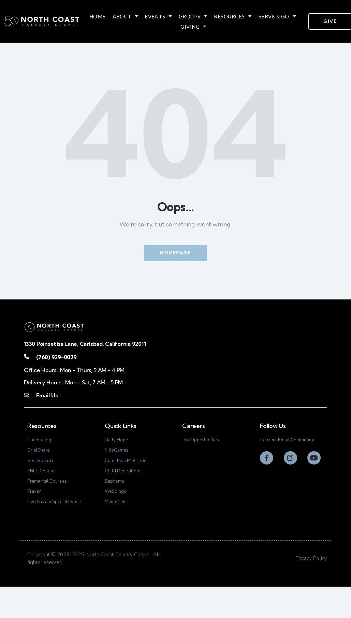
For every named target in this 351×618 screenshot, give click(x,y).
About (125, 16)
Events (158, 16)
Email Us (46, 396)
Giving (193, 26)
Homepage (175, 253)
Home (97, 16)
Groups (193, 16)
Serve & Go (277, 16)
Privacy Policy (311, 590)
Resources (232, 16)
